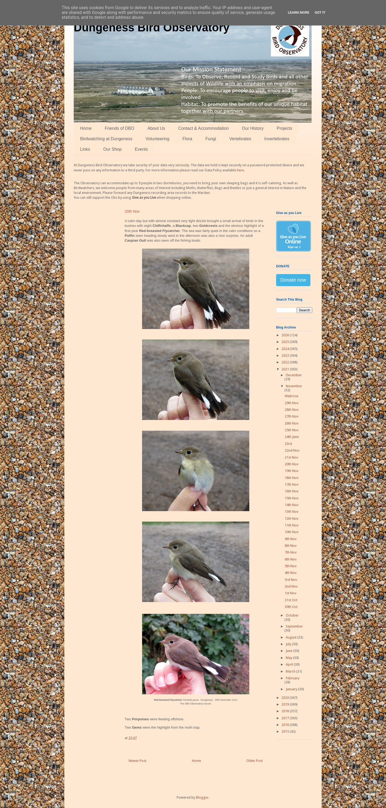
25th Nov (291, 430)
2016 (285, 725)
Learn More (298, 12)
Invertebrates (276, 138)
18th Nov (291, 478)
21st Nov (291, 457)
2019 (285, 704)
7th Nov (290, 552)
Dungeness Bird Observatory (151, 27)
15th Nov (291, 498)
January (292, 689)
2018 (285, 711)
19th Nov (291, 471)
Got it (320, 12)
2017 (285, 718)
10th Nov (291, 532)
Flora (187, 138)
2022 (285, 362)
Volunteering (157, 138)
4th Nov (290, 573)
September (294, 626)
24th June (292, 437)
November (294, 386)
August (291, 637)
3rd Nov (291, 580)
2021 (285, 369)
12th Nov (291, 518)
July (289, 644)
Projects (284, 128)
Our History (252, 128)
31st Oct (291, 600)
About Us (156, 128)
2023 (285, 355)
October (292, 615)
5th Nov (290, 566)
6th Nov (290, 559)
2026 (285, 335)
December (294, 375)
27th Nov (291, 416)
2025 (285, 342)
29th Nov (291, 403)
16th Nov (291, 491)
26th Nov (291, 423)
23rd (288, 444)
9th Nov (290, 539)
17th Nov (291, 484)
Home (86, 128)
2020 (285, 698)
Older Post (254, 761)
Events (141, 149)
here (240, 170)
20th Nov (291, 464)
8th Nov (290, 546)
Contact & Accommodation (203, 128)
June (289, 651)
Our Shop (112, 149)
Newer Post (137, 761)
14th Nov (291, 505)
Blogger (202, 797)
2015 (285, 731)
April (290, 664)
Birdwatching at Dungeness (106, 138)
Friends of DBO (119, 128)
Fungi (210, 138)
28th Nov (291, 410)
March (291, 671)
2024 (285, 349)
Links (85, 149)
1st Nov (290, 593)
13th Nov (291, 512)
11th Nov (291, 525)
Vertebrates (240, 138)
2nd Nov (291, 586)
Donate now (293, 280)
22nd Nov (292, 450)
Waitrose (291, 396)
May (289, 658)
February (292, 678)
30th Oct (291, 607)
